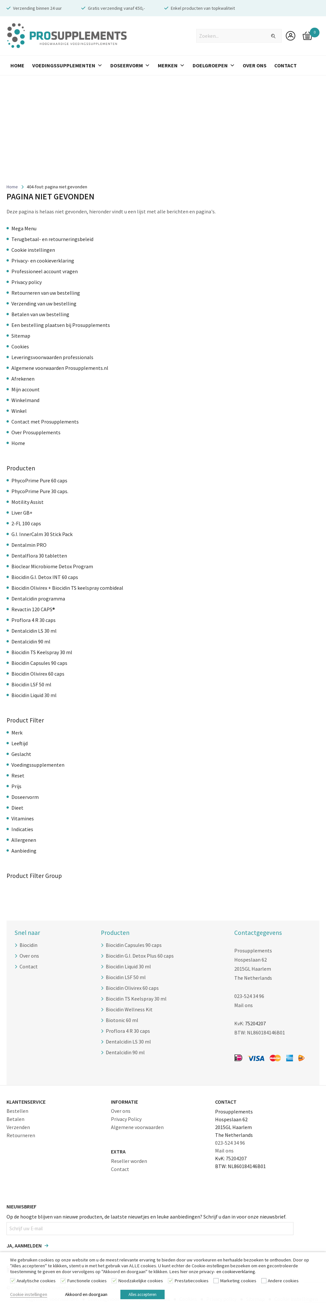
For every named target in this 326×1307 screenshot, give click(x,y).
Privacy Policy (126, 1119)
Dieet (17, 807)
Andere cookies (283, 1283)
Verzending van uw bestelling (43, 303)
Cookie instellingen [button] (28, 1295)
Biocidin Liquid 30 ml (34, 695)
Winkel (19, 411)
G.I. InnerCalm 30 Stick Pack (42, 534)
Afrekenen (22, 378)
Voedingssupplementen (67, 65)
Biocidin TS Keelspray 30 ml (41, 652)
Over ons (29, 955)
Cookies (20, 346)
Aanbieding (23, 850)
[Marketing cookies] (216, 1282)
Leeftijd (19, 743)
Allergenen (23, 840)
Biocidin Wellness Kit (129, 1009)
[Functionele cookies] (63, 1282)
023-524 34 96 (249, 996)
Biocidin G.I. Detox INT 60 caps (44, 577)
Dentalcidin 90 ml (30, 641)
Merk (16, 732)
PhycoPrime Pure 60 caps (39, 480)
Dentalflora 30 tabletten (39, 555)
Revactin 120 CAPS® (33, 609)
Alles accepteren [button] (149, 1295)
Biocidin (28, 945)
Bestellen (17, 1111)
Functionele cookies (87, 1283)
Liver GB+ (22, 512)
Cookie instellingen (33, 250)
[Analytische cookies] (12, 1282)
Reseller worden (129, 1161)
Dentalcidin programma (38, 598)
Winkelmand (25, 400)
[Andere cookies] (263, 1282)
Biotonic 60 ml (122, 1020)
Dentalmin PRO (29, 545)
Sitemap (20, 335)
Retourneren (21, 1135)
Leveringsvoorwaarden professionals (52, 357)
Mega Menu (23, 228)
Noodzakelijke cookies (140, 1283)
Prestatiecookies (191, 1283)
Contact (285, 65)
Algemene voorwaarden (137, 1127)
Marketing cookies (238, 1283)
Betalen (15, 1119)
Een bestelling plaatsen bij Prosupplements (60, 325)
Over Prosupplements (36, 432)
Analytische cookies (36, 1283)
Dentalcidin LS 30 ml (34, 630)
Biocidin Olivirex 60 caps (37, 673)
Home (17, 65)
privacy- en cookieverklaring (227, 1274)
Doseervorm (130, 65)
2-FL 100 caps (26, 523)
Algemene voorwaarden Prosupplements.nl (59, 368)
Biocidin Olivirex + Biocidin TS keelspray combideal (67, 588)
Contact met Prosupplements (45, 421)
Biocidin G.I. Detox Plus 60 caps (140, 955)
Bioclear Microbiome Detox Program (52, 566)
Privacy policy (26, 282)
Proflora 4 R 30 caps (33, 620)
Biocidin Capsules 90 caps (39, 663)
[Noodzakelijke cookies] (114, 1282)
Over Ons (254, 65)
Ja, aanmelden (24, 1245)
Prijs (16, 786)
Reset (17, 775)
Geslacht (21, 754)
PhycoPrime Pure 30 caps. (39, 491)
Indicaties (22, 829)
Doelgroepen (214, 65)
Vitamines (22, 818)
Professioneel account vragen (44, 271)
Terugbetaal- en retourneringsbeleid (52, 239)
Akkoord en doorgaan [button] (86, 1295)
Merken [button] (171, 65)
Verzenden (18, 1127)
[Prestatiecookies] (170, 1282)
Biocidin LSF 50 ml (31, 684)
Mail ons (243, 1005)
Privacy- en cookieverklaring (42, 260)
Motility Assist (27, 502)
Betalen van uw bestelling (40, 314)
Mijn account (25, 389)
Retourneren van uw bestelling (45, 293)
